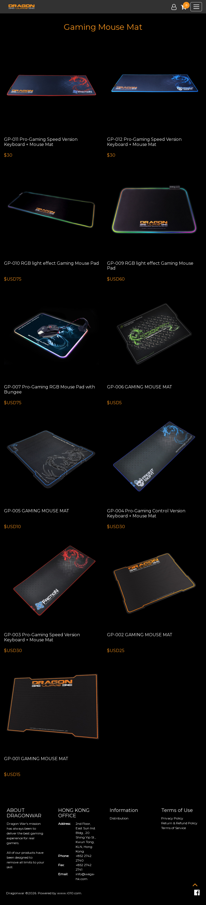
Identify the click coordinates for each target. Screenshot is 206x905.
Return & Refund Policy (179, 823)
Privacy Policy (172, 818)
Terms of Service (173, 828)
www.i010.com (69, 893)
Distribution (119, 818)
